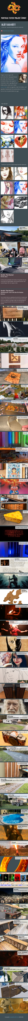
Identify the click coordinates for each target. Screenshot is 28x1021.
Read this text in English (8, 30)
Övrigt (23, 18)
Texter (11, 18)
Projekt (18, 18)
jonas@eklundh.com (14, 1017)
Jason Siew (4, 87)
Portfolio (4, 18)
